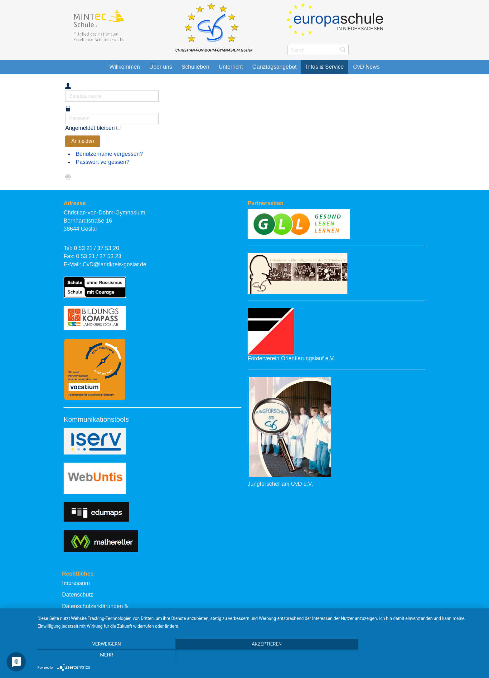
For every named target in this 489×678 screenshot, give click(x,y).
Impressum (76, 583)
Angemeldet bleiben (90, 128)
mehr (416, 655)
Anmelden (82, 141)
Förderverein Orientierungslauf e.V (291, 358)
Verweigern (104, 655)
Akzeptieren (260, 655)
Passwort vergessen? (102, 162)
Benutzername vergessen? (109, 154)
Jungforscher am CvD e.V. (280, 484)
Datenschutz (77, 595)
